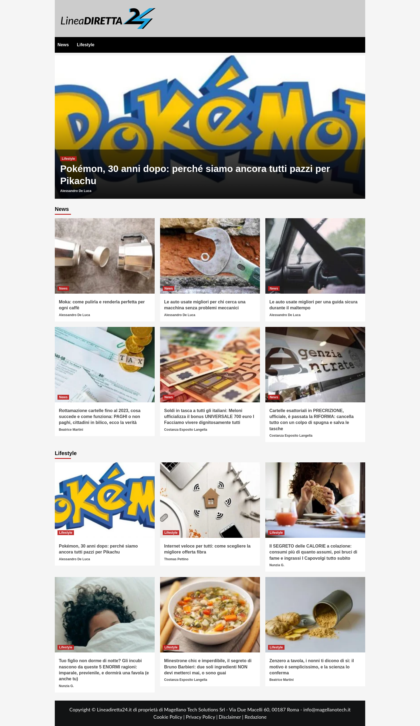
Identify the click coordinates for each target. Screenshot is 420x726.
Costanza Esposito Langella (185, 430)
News (63, 44)
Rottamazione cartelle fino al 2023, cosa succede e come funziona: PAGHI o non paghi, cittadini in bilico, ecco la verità (99, 416)
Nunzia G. (276, 565)
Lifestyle (85, 44)
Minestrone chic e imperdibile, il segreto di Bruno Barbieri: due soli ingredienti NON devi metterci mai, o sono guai (208, 666)
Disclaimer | (232, 717)
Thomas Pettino (176, 559)
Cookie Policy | (169, 717)
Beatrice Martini (71, 430)
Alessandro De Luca (75, 191)
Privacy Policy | (202, 717)
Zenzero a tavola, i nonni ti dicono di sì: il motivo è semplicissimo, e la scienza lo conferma (311, 666)
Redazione (255, 717)
